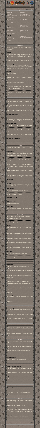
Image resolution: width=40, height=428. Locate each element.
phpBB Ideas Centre (10, 405)
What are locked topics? (9, 40)
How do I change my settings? (10, 19)
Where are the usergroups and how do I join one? (25, 14)
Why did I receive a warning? (10, 31)
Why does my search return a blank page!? (24, 26)
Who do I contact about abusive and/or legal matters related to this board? (26, 37)
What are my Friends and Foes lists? (23, 22)
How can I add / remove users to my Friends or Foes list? (25, 23)
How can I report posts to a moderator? (11, 32)
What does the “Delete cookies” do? (10, 17)
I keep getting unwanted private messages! (24, 19)
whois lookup (24, 409)
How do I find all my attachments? (23, 34)
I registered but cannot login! (10, 14)
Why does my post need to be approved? (11, 33)
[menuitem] (10, 6)
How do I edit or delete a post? (10, 27)
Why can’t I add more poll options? (10, 29)
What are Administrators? (22, 12)
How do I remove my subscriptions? (23, 31)
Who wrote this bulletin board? (23, 36)
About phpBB (26, 401)
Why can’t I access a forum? (10, 30)
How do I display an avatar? (9, 23)
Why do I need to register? (9, 12)
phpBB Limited (24, 400)
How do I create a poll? (9, 28)
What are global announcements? (10, 38)
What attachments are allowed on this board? (24, 33)
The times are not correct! (9, 21)
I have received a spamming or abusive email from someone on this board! (26, 20)
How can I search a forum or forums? (23, 25)
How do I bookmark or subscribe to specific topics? (25, 30)
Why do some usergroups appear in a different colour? (25, 15)
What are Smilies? (9, 37)
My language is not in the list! (10, 22)
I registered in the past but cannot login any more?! (12, 15)
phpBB (19, 120)
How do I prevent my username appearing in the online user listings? (13, 20)
